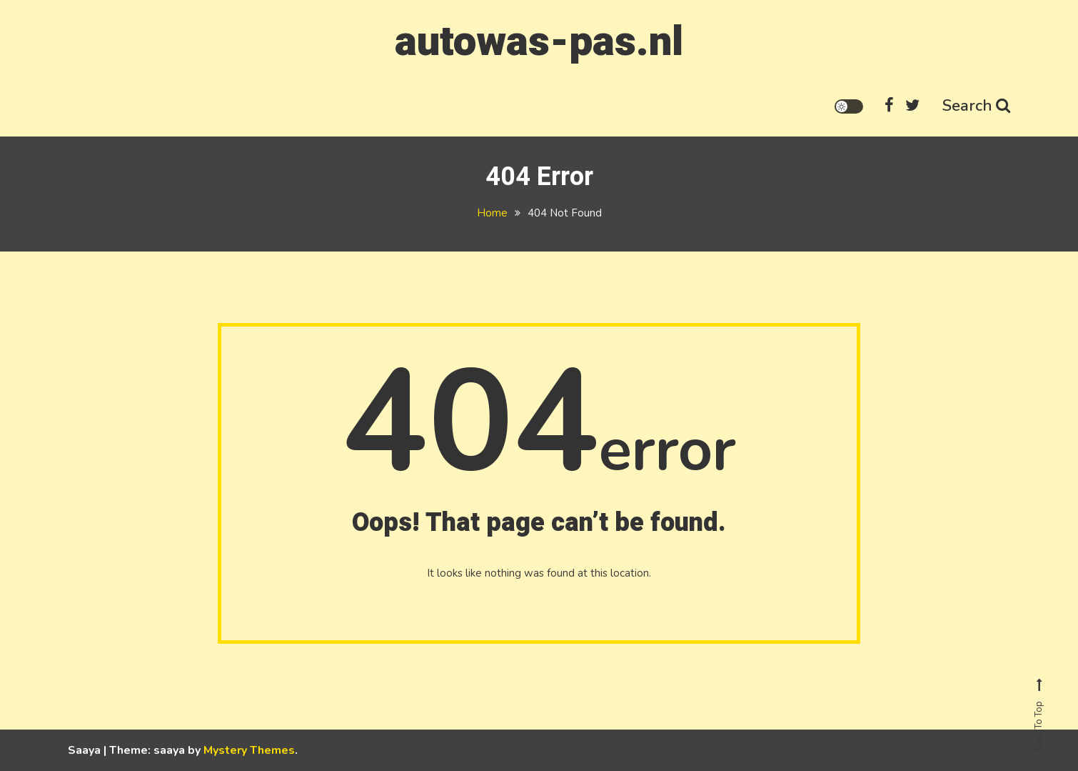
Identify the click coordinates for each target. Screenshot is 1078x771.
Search (976, 105)
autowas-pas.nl (539, 41)
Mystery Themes (249, 750)
